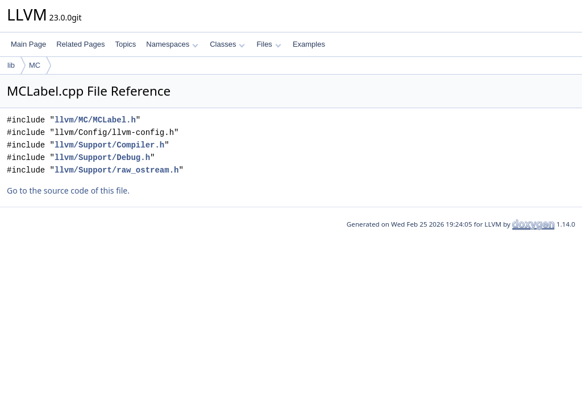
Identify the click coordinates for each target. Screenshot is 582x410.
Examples (309, 44)
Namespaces (172, 44)
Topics (125, 44)
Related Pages (80, 44)
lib (11, 65)
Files (268, 44)
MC (34, 65)
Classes (227, 44)
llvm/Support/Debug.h (102, 157)
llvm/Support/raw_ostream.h (116, 170)
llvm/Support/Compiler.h (109, 145)
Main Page (28, 44)
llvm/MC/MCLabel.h (95, 119)
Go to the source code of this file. (68, 190)
